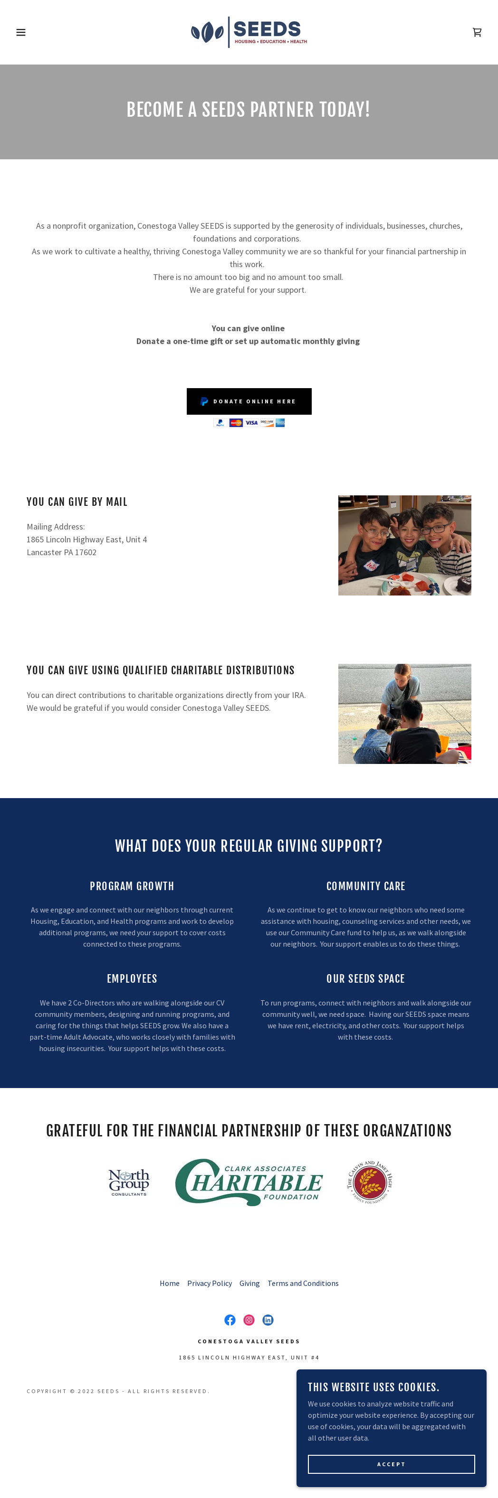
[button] (24, 32)
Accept (391, 1476)
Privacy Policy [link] (209, 1283)
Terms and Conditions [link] (303, 1283)
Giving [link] (249, 1283)
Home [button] (170, 1283)
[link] (249, 31)
